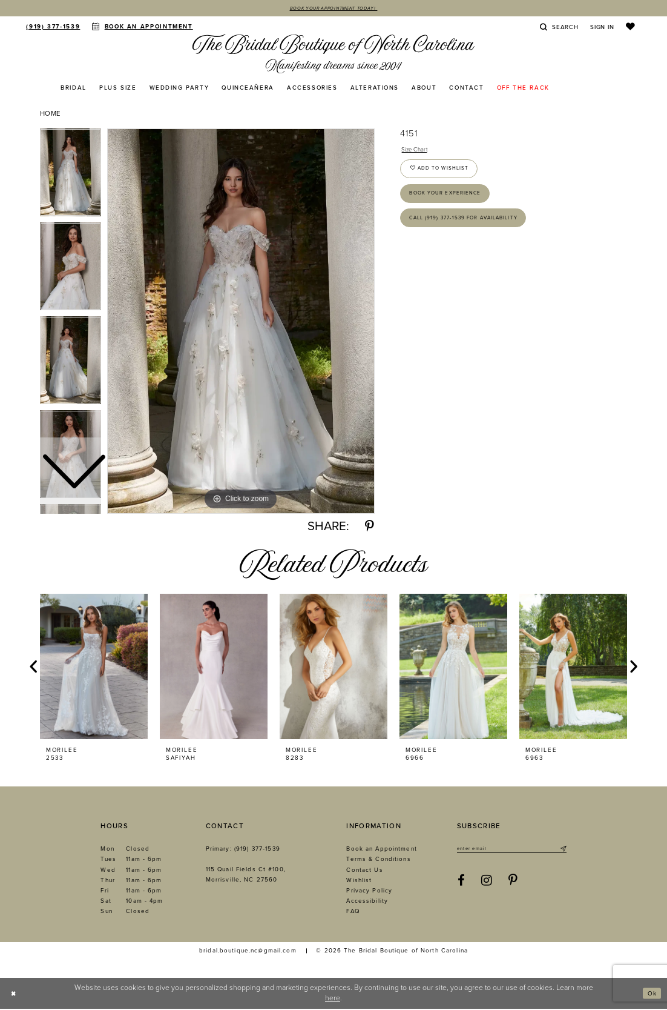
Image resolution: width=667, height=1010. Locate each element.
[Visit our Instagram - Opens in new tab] (487, 884)
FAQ (352, 912)
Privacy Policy (369, 891)
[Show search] (559, 28)
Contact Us (364, 871)
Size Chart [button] (418, 152)
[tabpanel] (241, 322)
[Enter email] (512, 850)
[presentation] (94, 667)
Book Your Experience (455, 204)
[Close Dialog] (15, 994)
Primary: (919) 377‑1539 (243, 850)
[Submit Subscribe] (562, 850)
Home (50, 115)
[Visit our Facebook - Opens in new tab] (461, 884)
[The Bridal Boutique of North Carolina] (333, 55)
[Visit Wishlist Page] (630, 28)
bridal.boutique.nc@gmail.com (248, 951)
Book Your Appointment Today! (333, 8)
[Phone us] (53, 27)
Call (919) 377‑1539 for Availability (476, 234)
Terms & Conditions (378, 860)
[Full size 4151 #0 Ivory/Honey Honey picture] (241, 322)
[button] (602, 28)
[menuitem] (53, 27)
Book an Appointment (381, 850)
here (332, 999)
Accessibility (367, 902)
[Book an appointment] (142, 27)
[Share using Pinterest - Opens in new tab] (369, 528)
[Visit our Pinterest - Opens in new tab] (513, 884)
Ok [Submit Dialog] (650, 994)
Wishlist (359, 881)
